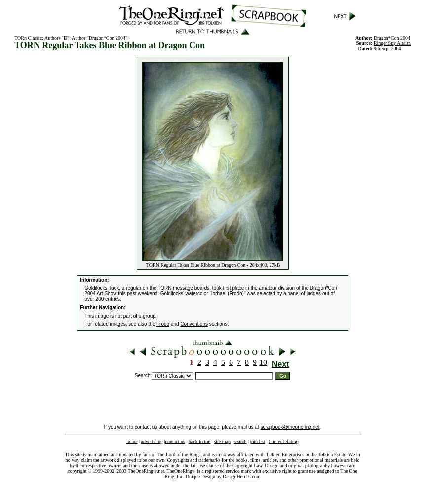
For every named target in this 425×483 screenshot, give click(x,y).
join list (257, 441)
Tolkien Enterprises (285, 454)
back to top (199, 441)
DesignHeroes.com (241, 476)
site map (222, 441)
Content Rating (284, 441)
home (131, 441)
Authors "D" (56, 37)
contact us (175, 441)
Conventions (194, 324)
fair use (198, 465)
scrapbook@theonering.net (289, 427)
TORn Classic (28, 37)
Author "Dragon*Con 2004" (99, 37)
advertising (152, 441)
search (240, 441)
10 (263, 362)
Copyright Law (247, 465)
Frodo (162, 324)
